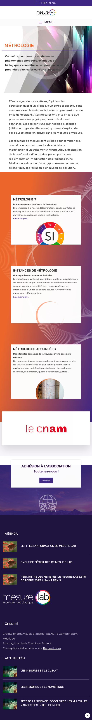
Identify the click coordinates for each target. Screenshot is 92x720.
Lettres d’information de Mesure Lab (48, 546)
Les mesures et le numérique (42, 687)
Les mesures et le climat (39, 670)
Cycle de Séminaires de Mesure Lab (46, 562)
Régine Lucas (52, 648)
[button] (46, 22)
